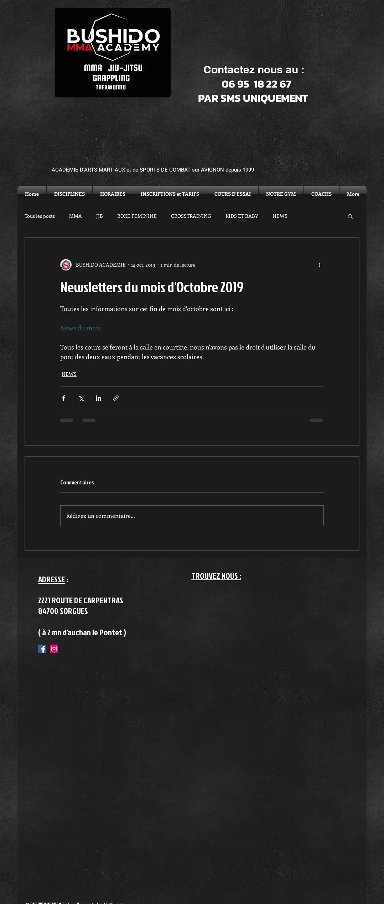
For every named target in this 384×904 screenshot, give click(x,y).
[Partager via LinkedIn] (98, 398)
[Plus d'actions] (319, 265)
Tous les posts (40, 215)
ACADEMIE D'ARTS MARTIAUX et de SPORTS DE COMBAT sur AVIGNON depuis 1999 (153, 170)
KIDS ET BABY (241, 215)
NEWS (280, 215)
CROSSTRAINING (191, 215)
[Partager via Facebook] (63, 398)
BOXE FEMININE (137, 215)
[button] (350, 216)
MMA (75, 215)
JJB (99, 215)
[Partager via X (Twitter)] (81, 398)
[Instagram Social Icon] (54, 649)
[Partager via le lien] (116, 398)
